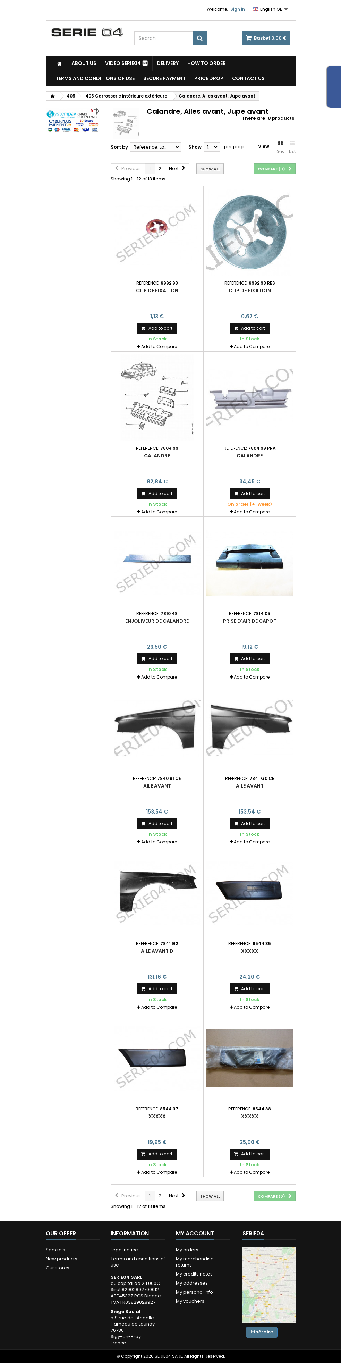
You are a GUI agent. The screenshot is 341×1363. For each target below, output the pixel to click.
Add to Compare (159, 347)
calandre (157, 455)
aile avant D (157, 951)
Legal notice (124, 1249)
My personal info (194, 1292)
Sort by (119, 147)
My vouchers (190, 1301)
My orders (187, 1249)
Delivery (168, 63)
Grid (280, 147)
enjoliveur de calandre (157, 620)
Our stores (57, 1267)
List (292, 147)
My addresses (192, 1283)
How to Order (206, 63)
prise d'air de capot (249, 620)
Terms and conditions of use (95, 78)
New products (61, 1258)
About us (83, 63)
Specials (55, 1249)
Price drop (208, 78)
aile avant (157, 785)
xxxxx (249, 951)
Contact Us (248, 78)
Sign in (237, 9)
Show (195, 147)
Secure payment (164, 78)
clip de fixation (157, 290)
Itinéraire (261, 1332)
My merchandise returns (195, 1261)
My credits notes (194, 1274)
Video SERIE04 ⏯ (126, 63)
